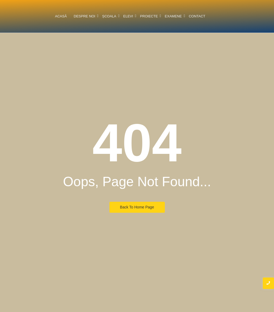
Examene (174, 16)
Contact (197, 16)
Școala (109, 16)
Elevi (128, 16)
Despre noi (85, 16)
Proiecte (149, 16)
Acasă (61, 16)
